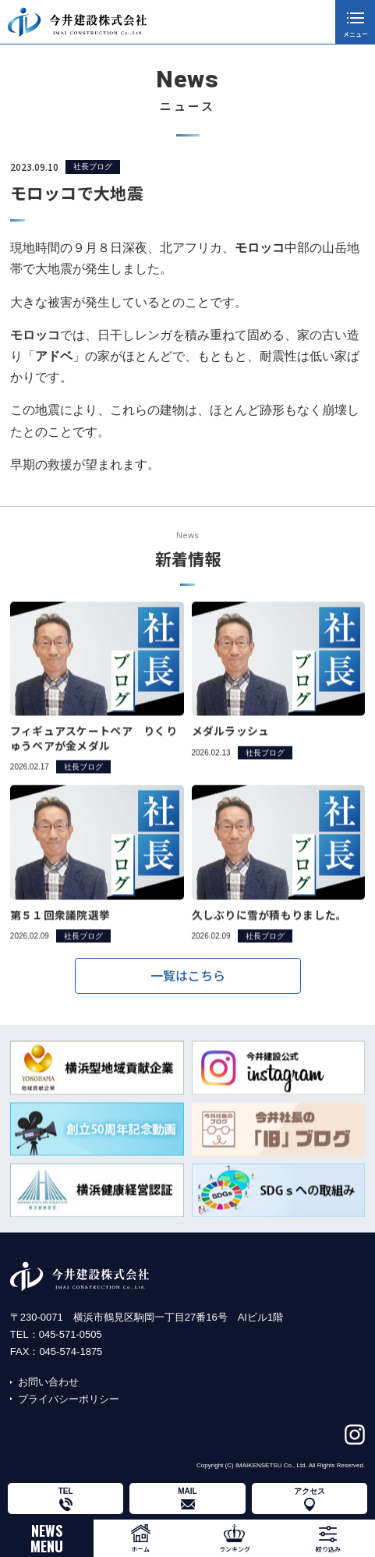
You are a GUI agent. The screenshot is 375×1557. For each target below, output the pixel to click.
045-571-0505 (70, 1334)
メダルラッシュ (231, 747)
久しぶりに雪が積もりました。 (270, 930)
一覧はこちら (187, 982)
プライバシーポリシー (68, 1399)
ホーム (140, 1549)
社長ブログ (92, 166)
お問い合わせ (48, 1382)
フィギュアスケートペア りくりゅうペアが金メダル (93, 754)
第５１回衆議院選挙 (60, 930)
